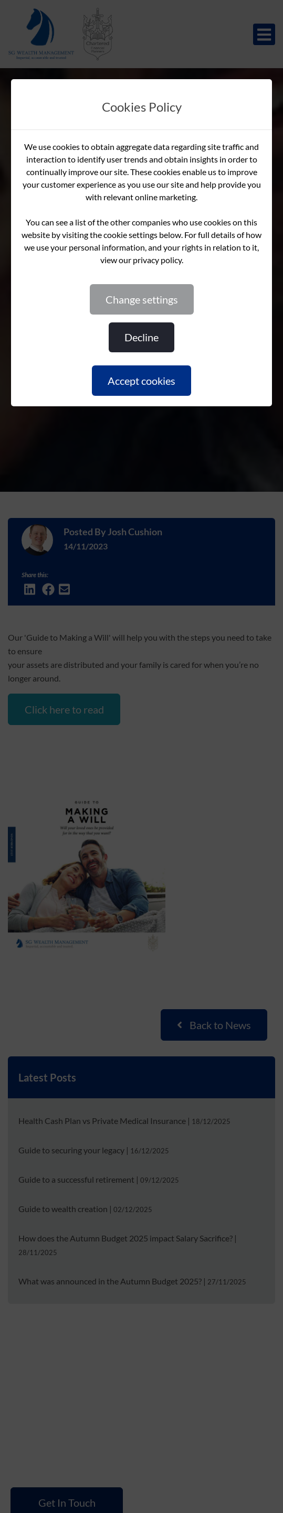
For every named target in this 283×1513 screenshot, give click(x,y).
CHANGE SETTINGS (142, 299)
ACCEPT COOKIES (141, 380)
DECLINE (141, 337)
